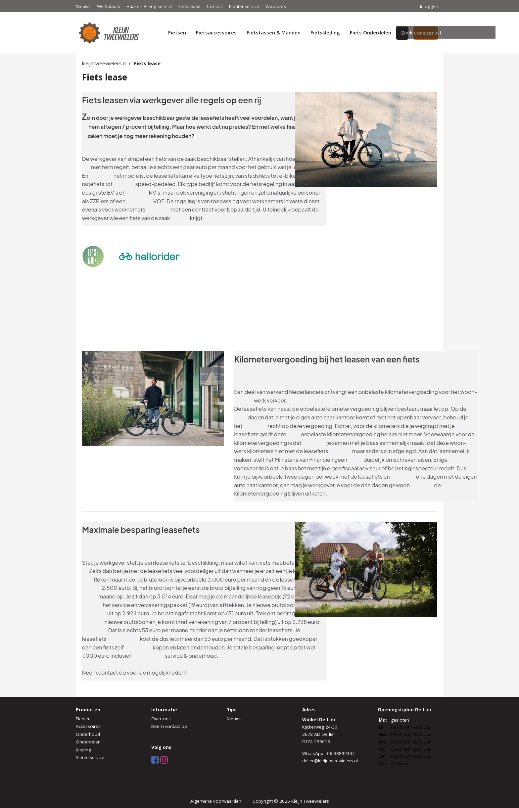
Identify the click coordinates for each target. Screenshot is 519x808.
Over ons (161, 719)
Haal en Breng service (149, 6)
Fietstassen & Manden (274, 32)
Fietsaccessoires (216, 32)
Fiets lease (189, 6)
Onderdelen (88, 742)
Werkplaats (108, 6)
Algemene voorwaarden (215, 801)
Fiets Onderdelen (370, 32)
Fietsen (177, 32)
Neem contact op (169, 726)
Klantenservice (244, 6)
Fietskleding (325, 32)
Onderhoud (88, 734)
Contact (215, 6)
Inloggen (429, 6)
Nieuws (83, 6)
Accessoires (88, 726)
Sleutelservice (90, 757)
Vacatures (275, 6)
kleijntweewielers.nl (104, 63)
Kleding (83, 750)
